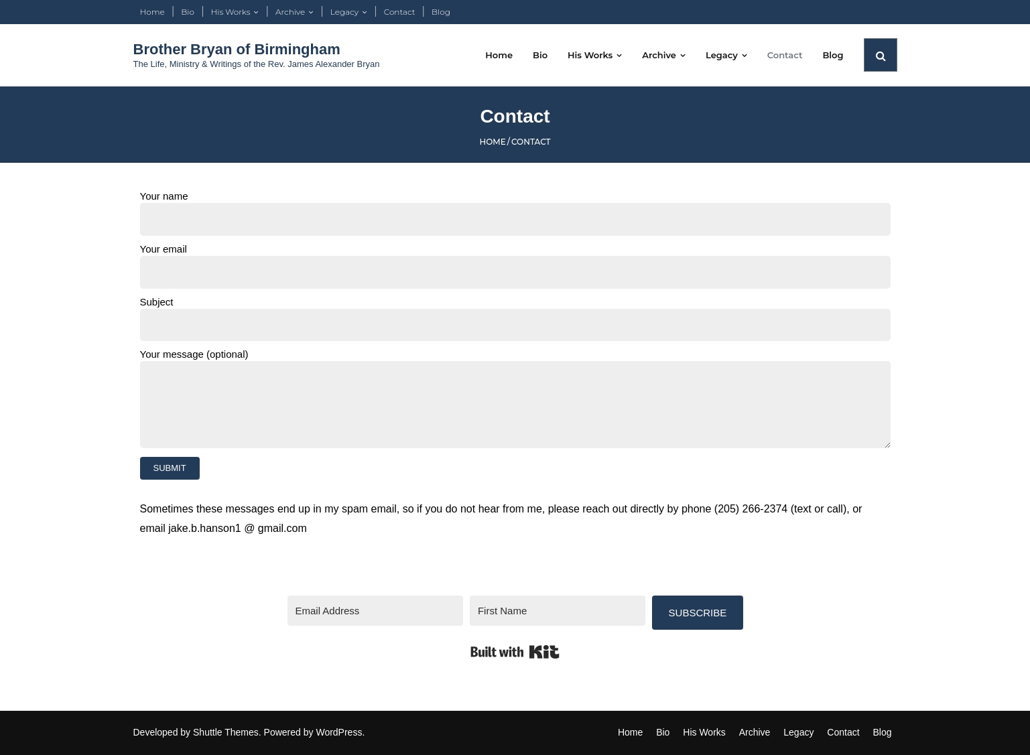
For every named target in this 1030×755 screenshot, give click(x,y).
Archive (290, 12)
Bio (187, 12)
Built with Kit (515, 652)
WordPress (339, 732)
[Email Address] (375, 611)
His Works (231, 12)
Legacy (344, 12)
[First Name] (557, 611)
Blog (441, 12)
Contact (399, 12)
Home (152, 12)
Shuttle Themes (226, 732)
